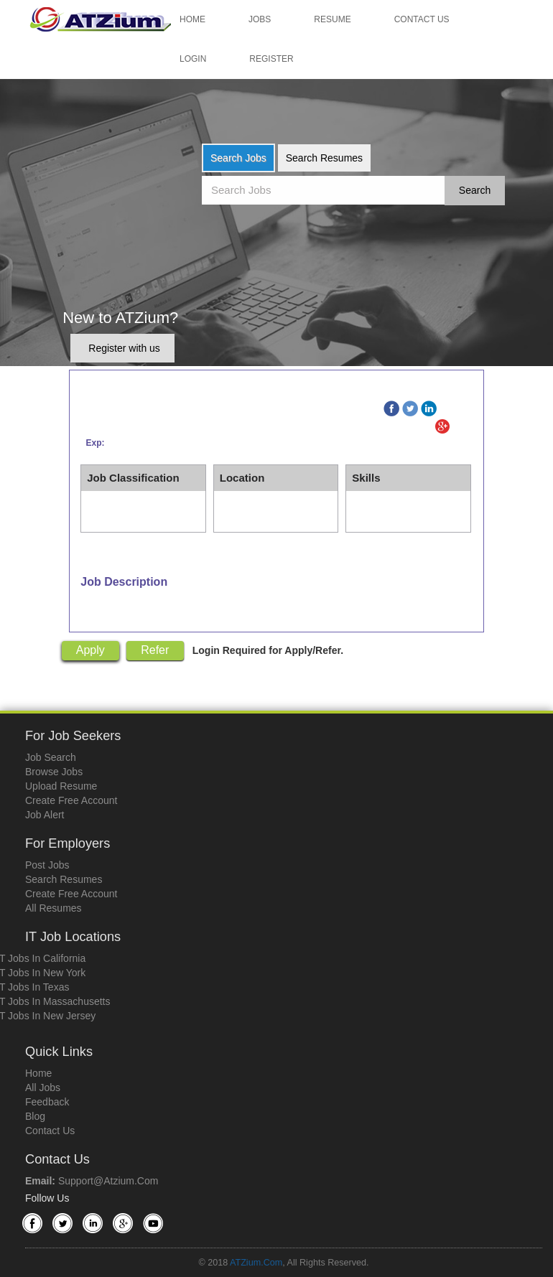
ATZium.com (256, 1263)
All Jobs (42, 1087)
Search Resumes (324, 158)
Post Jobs (47, 865)
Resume (332, 19)
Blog (35, 1116)
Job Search (50, 757)
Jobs (259, 19)
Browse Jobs (54, 771)
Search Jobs (238, 158)
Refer (155, 650)
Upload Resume (61, 786)
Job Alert (44, 814)
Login (193, 59)
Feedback (47, 1102)
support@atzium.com (108, 1181)
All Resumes (53, 908)
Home (192, 19)
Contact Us (422, 19)
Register (271, 59)
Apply (90, 650)
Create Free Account (71, 800)
